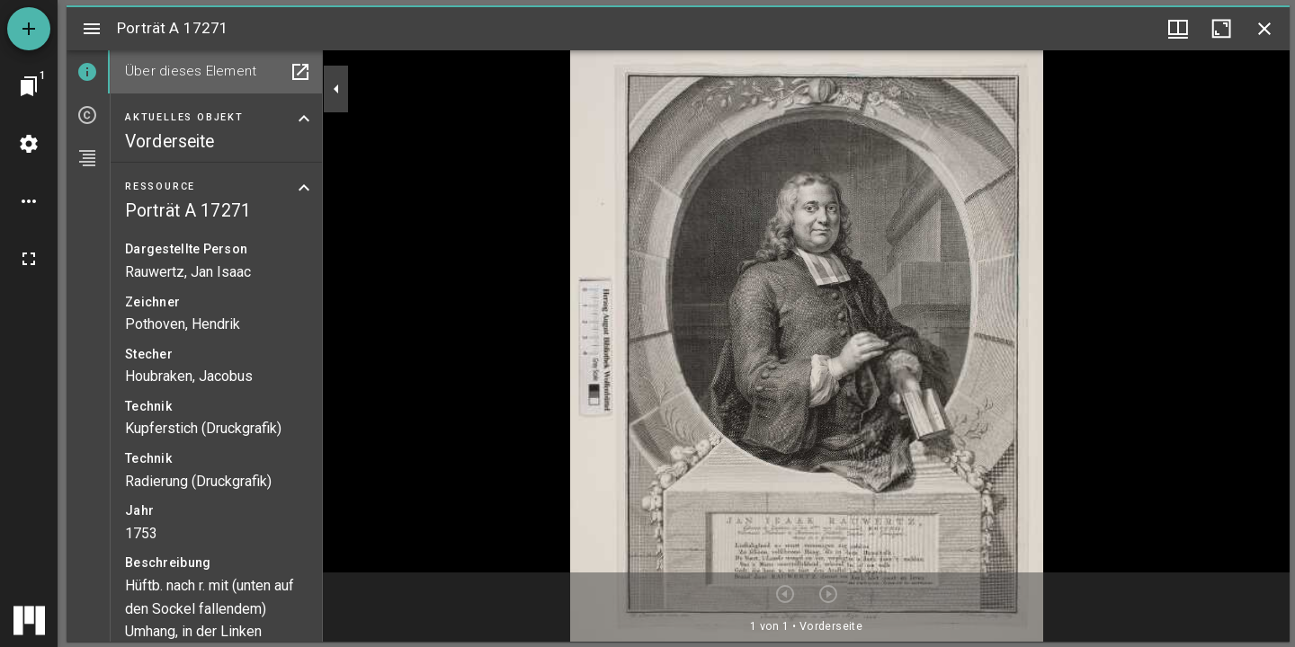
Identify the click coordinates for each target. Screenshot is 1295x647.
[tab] (88, 71)
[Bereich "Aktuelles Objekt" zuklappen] (304, 118)
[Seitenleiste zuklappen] (336, 89)
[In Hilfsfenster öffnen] (300, 71)
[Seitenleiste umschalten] (91, 28)
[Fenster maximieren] (1221, 28)
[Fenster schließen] (1264, 28)
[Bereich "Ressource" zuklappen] (304, 188)
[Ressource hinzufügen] (28, 28)
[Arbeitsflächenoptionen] (28, 201)
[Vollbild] (28, 258)
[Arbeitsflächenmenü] (28, 143)
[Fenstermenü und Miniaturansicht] (1178, 28)
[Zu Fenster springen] (28, 86)
